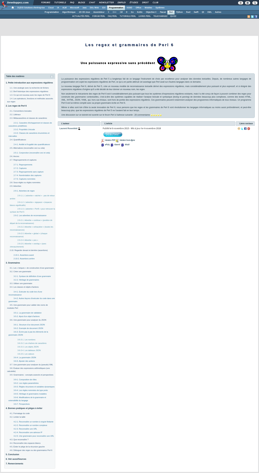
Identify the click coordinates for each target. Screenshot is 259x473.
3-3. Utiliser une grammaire (21, 283)
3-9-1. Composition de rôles (25, 380)
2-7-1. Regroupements (23, 165)
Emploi (121, 2)
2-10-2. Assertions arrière (24, 259)
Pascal (163, 12)
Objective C (151, 12)
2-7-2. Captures (20, 168)
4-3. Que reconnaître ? (19, 440)
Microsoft (74, 8)
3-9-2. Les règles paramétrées (26, 383)
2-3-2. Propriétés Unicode (24, 129)
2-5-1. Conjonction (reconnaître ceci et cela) (32, 153)
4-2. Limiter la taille (17, 417)
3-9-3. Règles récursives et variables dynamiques (34, 387)
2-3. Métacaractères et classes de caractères (28, 118)
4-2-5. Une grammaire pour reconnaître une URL (34, 436)
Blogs (81, 2)
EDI (104, 8)
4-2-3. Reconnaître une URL (25, 429)
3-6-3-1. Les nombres (26, 340)
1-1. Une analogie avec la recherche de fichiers (29, 88)
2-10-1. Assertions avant (24, 255)
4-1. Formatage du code (20, 413)
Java (84, 8)
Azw (116, 144)
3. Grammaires (13, 263)
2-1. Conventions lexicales (20, 111)
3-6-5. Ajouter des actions (24, 361)
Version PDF (110, 140)
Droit (145, 2)
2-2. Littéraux (15, 114)
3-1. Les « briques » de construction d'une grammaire (32, 268)
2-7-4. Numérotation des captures (27, 175)
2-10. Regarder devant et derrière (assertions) (29, 250)
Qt (203, 12)
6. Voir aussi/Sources (16, 459)
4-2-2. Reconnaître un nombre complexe (30, 425)
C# (121, 12)
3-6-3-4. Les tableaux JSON (29, 350)
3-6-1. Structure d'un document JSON (29, 325)
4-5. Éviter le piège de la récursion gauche (27, 447)
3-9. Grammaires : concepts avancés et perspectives (31, 375)
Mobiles (148, 8)
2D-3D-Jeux (84, 12)
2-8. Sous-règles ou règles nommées (25, 182)
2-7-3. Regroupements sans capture (29, 172)
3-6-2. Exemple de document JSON (28, 328)
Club (155, 2)
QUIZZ (173, 16)
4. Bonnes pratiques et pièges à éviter (24, 408)
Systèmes (160, 8)
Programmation (116, 8)
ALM (64, 8)
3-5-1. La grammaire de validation (27, 313)
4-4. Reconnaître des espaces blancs (25, 443)
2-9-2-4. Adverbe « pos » (28, 240)
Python (179, 12)
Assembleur (99, 12)
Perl (171, 12)
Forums (45, 2)
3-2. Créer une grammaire (20, 271)
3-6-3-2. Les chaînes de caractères (32, 343)
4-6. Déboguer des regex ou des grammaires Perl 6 (31, 450)
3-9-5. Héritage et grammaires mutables (30, 394)
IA (58, 8)
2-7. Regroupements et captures (23, 160)
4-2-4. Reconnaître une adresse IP (28, 432)
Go (132, 12)
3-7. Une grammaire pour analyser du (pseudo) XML (31, 365)
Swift (196, 12)
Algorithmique (68, 12)
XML (209, 12)
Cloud (51, 8)
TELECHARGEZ (160, 16)
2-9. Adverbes (15, 186)
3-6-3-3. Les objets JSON (28, 347)
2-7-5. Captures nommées (24, 179)
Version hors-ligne (127, 140)
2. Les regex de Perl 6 (16, 106)
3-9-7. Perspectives (22, 404)
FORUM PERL (98, 16)
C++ (114, 12)
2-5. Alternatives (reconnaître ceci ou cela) (27, 148)
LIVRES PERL (145, 16)
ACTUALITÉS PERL (81, 16)
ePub (107, 144)
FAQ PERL (112, 16)
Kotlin (139, 12)
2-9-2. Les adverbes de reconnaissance (30, 215)
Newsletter (106, 2)
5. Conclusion (12, 454)
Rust (188, 12)
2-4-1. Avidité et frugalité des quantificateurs (32, 144)
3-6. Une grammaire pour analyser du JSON (28, 320)
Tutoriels (60, 2)
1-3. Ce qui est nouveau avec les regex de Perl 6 (30, 95)
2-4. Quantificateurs (18, 140)
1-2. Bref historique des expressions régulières (29, 91)
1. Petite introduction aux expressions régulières (29, 83)
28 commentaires (142, 115)
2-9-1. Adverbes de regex (24, 191)
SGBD (129, 8)
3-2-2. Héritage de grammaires (26, 280)
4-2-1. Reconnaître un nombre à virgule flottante (33, 422)
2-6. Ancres (14, 156)
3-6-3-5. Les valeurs (26, 354)
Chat (92, 2)
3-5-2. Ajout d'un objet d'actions (27, 316)
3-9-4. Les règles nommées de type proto (31, 390)
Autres (218, 12)
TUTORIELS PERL (128, 16)
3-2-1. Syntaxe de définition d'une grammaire (32, 276)
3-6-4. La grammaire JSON (25, 357)
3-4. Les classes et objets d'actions (24, 287)
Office (138, 8)
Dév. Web (94, 8)
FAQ (72, 2)
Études (133, 2)
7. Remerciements (14, 463)
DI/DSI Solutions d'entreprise (31, 8)
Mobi (127, 144)
